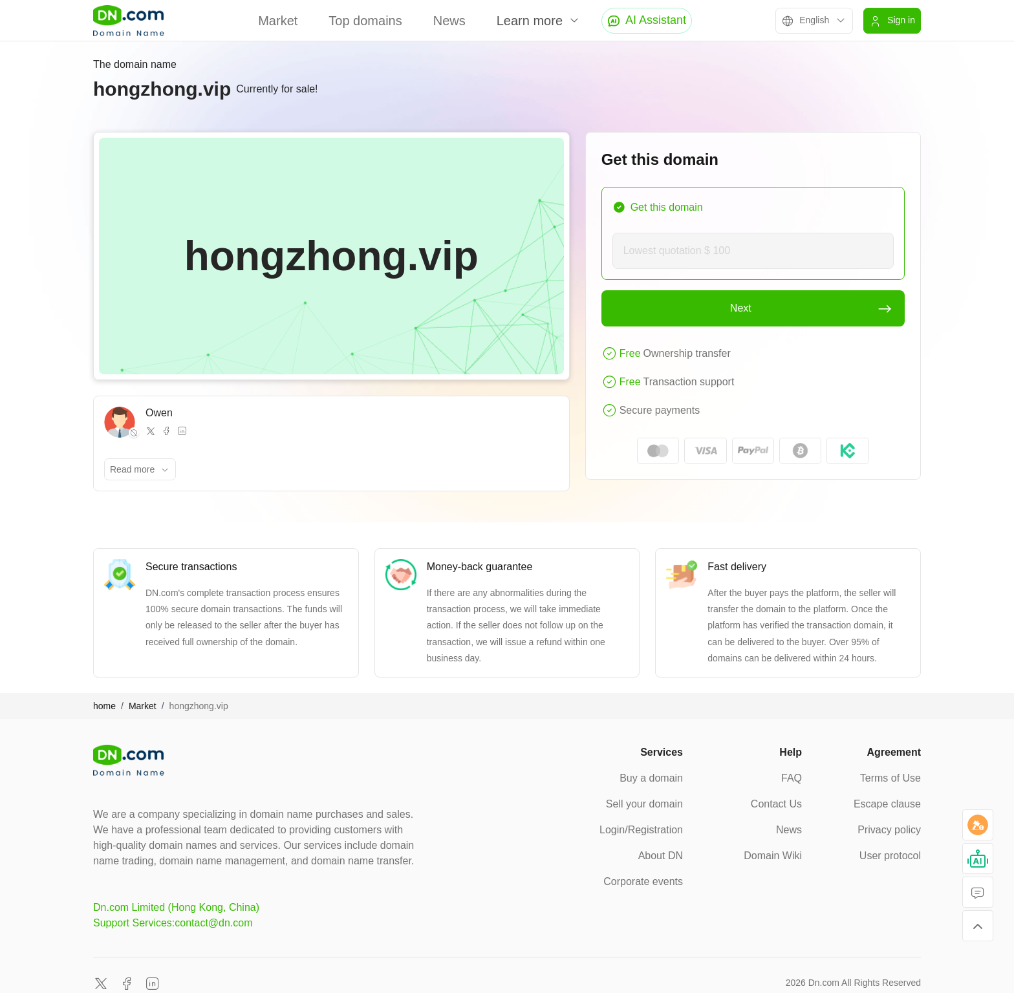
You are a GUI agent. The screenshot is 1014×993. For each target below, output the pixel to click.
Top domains (365, 21)
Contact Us (776, 803)
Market (277, 21)
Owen (159, 412)
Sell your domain (644, 803)
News (449, 21)
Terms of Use (890, 778)
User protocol (890, 855)
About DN (660, 855)
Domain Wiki (773, 855)
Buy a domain (651, 778)
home (104, 706)
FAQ (791, 778)
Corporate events (643, 881)
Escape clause (887, 803)
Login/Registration (641, 829)
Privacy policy (889, 829)
